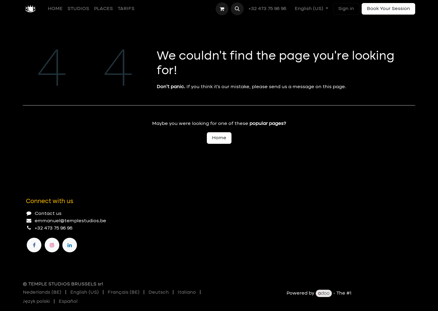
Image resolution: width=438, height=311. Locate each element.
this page (334, 87)
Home (219, 138)
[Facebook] (34, 245)
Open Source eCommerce (384, 293)
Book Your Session (388, 8)
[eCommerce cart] (222, 8)
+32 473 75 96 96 (268, 8)
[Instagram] (52, 245)
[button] (237, 8)
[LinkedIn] (69, 245)
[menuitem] (55, 9)
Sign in (346, 8)
